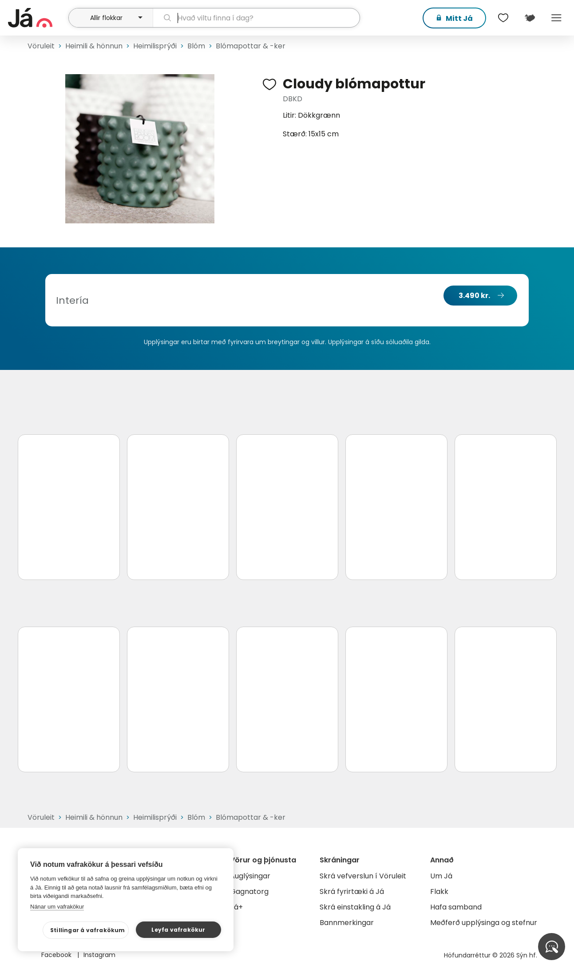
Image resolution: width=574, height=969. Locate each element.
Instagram (99, 954)
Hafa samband (456, 907)
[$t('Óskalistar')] (503, 18)
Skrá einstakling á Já (355, 907)
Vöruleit (41, 46)
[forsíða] (37, 18)
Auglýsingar (250, 876)
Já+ (236, 907)
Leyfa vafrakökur (178, 929)
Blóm (196, 46)
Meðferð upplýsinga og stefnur (483, 922)
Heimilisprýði (155, 46)
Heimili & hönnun (94, 46)
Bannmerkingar (347, 922)
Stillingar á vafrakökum (87, 930)
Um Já (441, 876)
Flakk (439, 891)
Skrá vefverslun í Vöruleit (363, 876)
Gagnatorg (249, 891)
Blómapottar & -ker (250, 46)
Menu (556, 18)
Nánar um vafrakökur (57, 906)
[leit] (256, 17)
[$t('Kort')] (529, 18)
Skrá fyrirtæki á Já (352, 891)
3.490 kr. (474, 295)
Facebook (57, 954)
